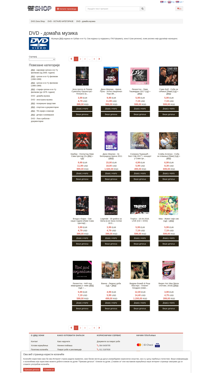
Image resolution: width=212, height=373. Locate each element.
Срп (179, 2)
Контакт (34, 341)
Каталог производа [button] (66, 9)
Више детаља (82, 114)
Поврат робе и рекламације (69, 349)
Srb (163, 2)
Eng (171, 2)
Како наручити (63, 341)
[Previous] (71, 59)
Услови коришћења (39, 345)
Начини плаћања (64, 345)
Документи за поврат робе (108, 341)
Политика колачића (39, 349)
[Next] (99, 59)
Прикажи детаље (31, 370)
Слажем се (49, 370)
